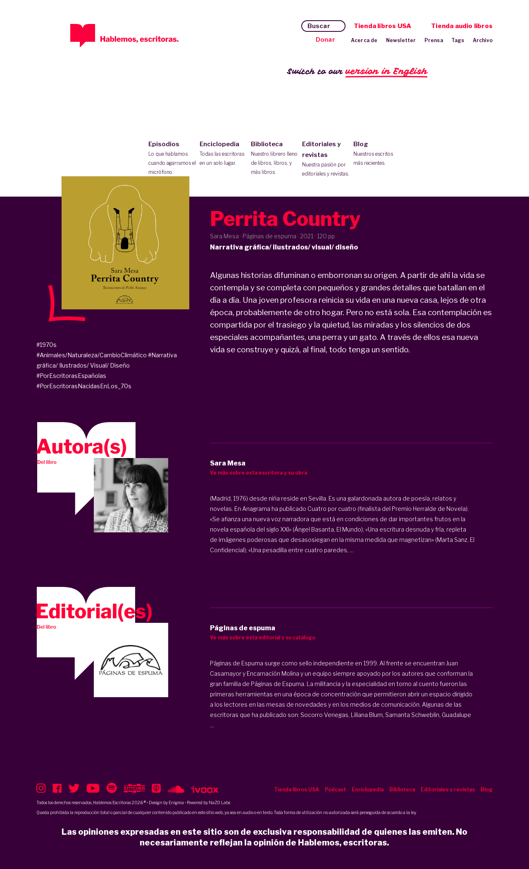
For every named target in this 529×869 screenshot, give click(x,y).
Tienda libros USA (382, 26)
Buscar (318, 26)
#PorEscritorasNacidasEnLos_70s (83, 385)
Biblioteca (274, 158)
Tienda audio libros (462, 26)
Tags (458, 40)
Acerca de (364, 40)
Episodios (172, 158)
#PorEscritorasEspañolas (71, 375)
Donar (325, 39)
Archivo (483, 40)
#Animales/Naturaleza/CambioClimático (91, 355)
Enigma (176, 802)
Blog (377, 154)
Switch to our (357, 72)
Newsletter (401, 40)
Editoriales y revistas (326, 159)
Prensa (433, 40)
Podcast (335, 789)
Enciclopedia (223, 154)
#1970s (46, 344)
